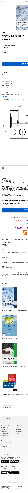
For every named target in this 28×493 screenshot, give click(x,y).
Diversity (3, 440)
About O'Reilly (5, 425)
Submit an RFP (4, 439)
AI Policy (17, 433)
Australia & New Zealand (6, 449)
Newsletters (18, 429)
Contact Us (18, 427)
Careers (3, 429)
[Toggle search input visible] (26, 1)
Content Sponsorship (6, 442)
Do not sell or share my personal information (9, 482)
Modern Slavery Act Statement (7, 490)
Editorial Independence (19, 488)
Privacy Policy (19, 431)
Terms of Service (4, 488)
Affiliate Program (5, 437)
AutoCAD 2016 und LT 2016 (18, 99)
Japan (2, 450)
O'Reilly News (4, 431)
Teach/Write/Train (5, 427)
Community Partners (5, 435)
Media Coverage (5, 433)
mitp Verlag (6, 54)
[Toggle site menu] (1, 1)
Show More (4, 96)
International (4, 446)
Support (18, 425)
